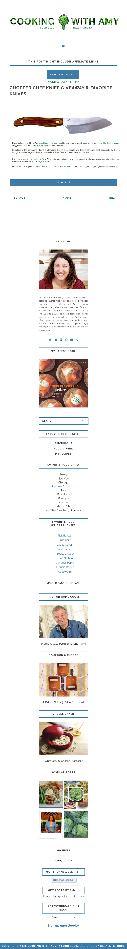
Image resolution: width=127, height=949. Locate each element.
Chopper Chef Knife (39, 145)
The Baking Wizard (111, 143)
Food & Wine (63, 448)
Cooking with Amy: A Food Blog (53, 946)
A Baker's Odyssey (49, 143)
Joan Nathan (65, 558)
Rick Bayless (65, 535)
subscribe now (75, 896)
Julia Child (65, 540)
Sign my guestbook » (63, 925)
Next (113, 197)
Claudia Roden (65, 567)
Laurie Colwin (65, 544)
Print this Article (63, 74)
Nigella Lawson (65, 553)
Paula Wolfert (65, 571)
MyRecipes (63, 453)
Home (67, 197)
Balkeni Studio (112, 946)
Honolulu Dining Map (63, 486)
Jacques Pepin (65, 562)
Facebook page (35, 161)
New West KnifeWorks (60, 166)
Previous (18, 197)
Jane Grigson (65, 549)
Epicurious (63, 443)
